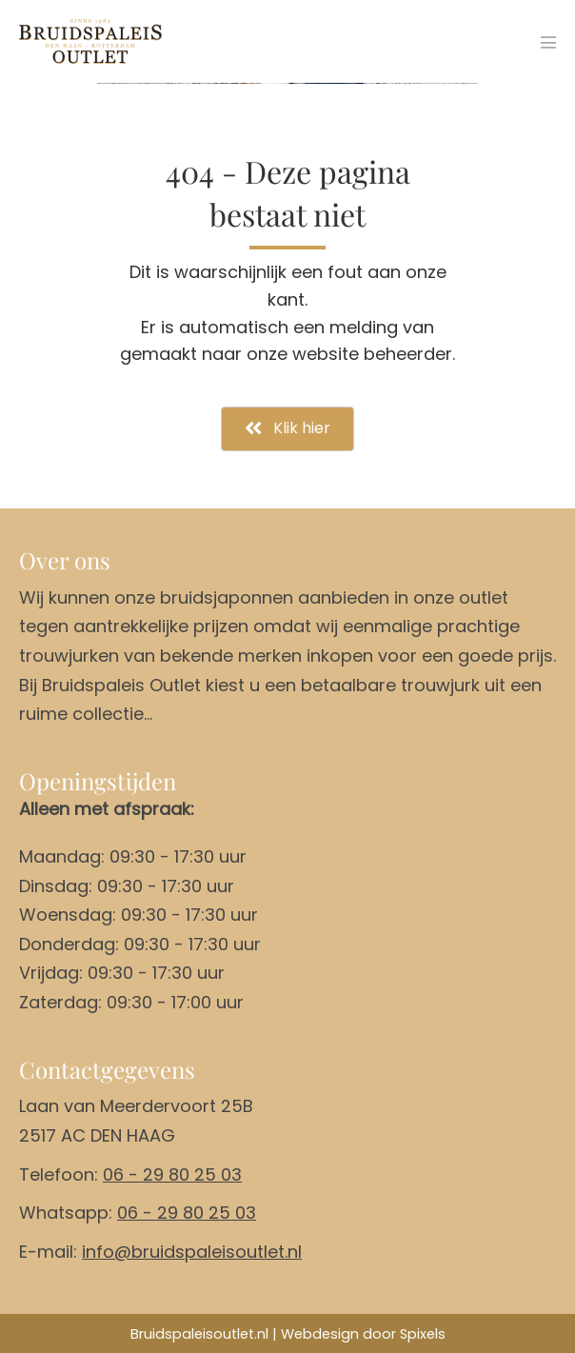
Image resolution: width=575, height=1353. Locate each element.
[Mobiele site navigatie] (548, 42)
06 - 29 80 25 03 (172, 1174)
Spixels (423, 1333)
